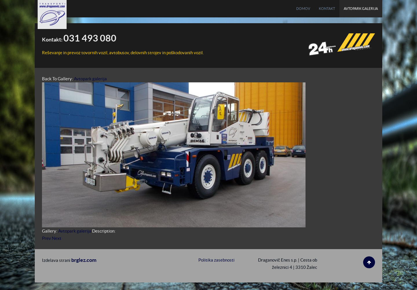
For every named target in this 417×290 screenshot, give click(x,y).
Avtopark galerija (90, 78)
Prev (46, 238)
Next (56, 238)
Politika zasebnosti (216, 260)
